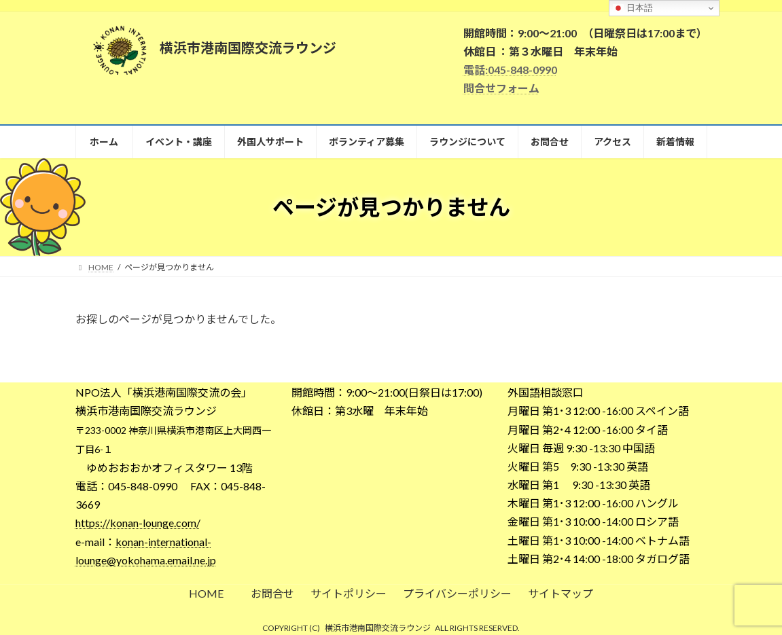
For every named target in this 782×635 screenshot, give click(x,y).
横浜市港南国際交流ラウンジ (378, 628)
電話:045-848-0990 (510, 69)
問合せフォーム (501, 87)
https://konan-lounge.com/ (137, 522)
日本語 (633, 8)
